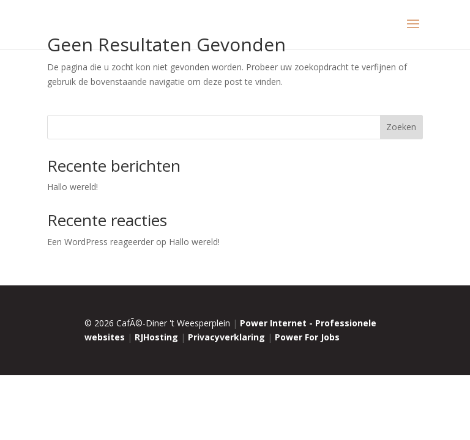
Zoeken (401, 127)
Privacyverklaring (226, 337)
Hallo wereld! (72, 187)
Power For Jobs (307, 337)
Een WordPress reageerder (100, 242)
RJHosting (156, 337)
